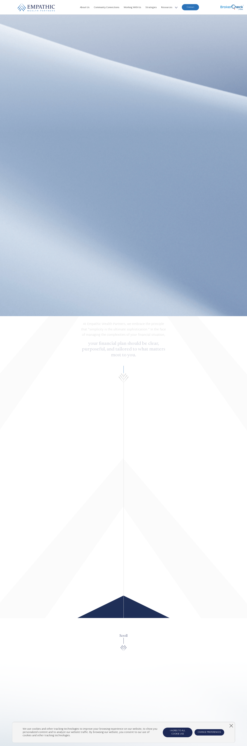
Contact (190, 7)
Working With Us (132, 7)
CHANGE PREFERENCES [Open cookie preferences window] (209, 732)
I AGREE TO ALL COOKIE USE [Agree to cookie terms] (177, 732)
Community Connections (106, 7)
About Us (85, 7)
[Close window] (231, 725)
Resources (166, 7)
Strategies (151, 7)
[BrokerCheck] (232, 7)
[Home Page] (36, 7)
